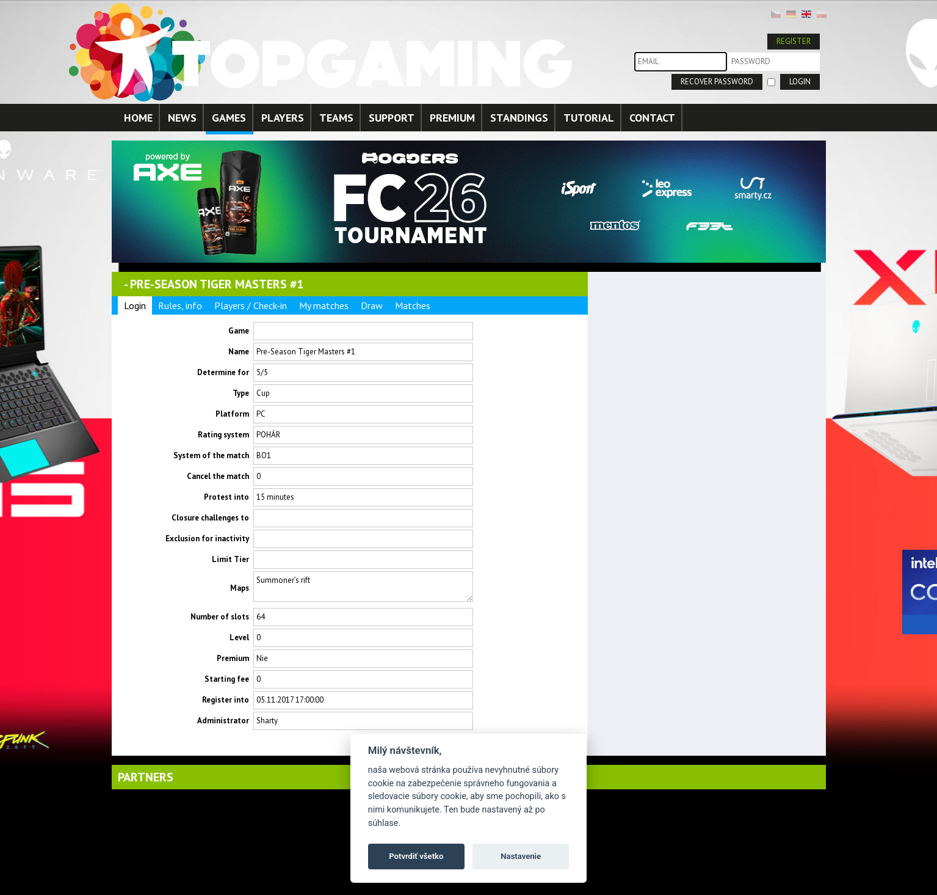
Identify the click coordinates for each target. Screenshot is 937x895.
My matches (324, 305)
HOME (138, 118)
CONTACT (652, 118)
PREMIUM (452, 118)
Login (135, 305)
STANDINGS (519, 118)
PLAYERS (282, 118)
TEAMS (336, 118)
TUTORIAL (588, 118)
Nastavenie (521, 856)
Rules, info (180, 305)
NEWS (182, 118)
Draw (372, 305)
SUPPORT (391, 118)
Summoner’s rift (363, 586)
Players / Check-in (250, 305)
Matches (412, 305)
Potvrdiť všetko (416, 856)
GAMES (229, 118)
